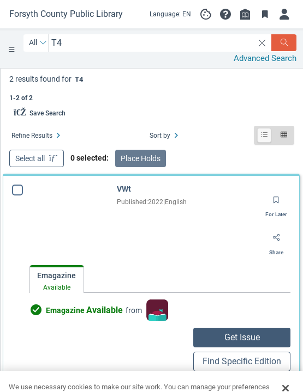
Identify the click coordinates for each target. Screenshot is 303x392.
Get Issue (242, 337)
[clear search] (262, 43)
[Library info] (245, 14)
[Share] (276, 242)
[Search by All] (38, 43)
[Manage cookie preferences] (206, 14)
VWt (124, 189)
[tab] (56, 279)
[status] (151, 87)
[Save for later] (276, 204)
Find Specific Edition (242, 361)
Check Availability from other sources (92, 380)
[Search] (283, 43)
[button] (225, 14)
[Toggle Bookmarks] (265, 14)
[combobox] (151, 42)
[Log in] (284, 14)
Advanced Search (265, 58)
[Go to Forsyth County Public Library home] (66, 14)
